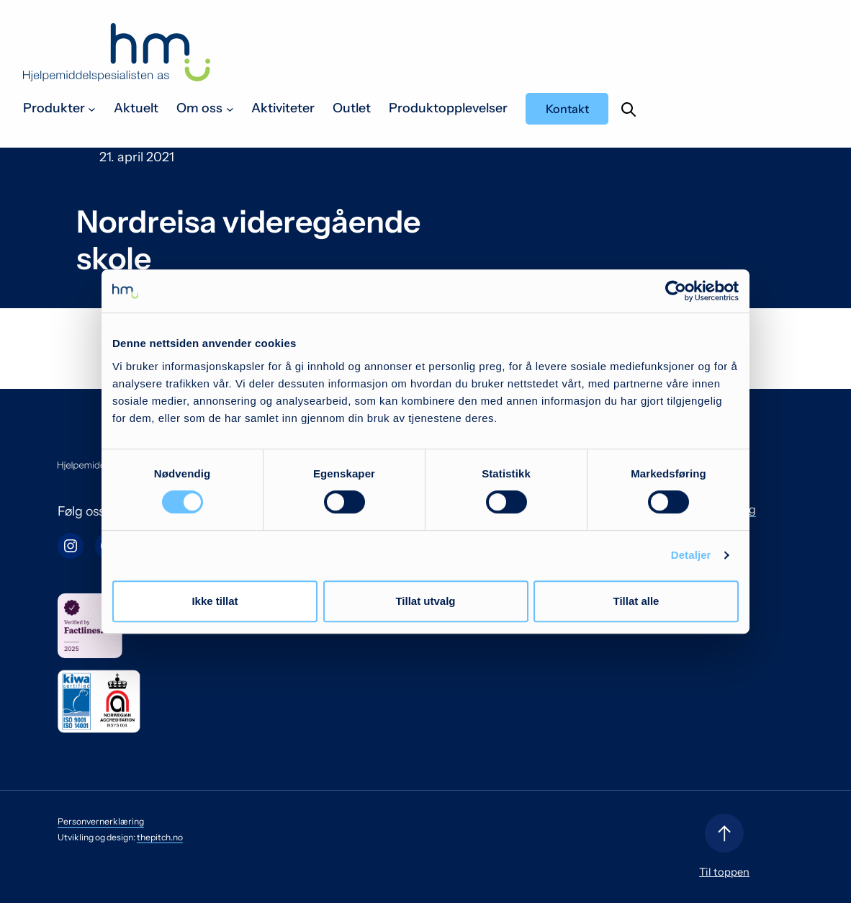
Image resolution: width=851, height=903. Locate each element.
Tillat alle (636, 601)
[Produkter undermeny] (92, 108)
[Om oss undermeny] (230, 108)
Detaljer (691, 555)
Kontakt (567, 109)
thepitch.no (160, 837)
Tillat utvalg (425, 601)
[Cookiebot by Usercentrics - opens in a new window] (676, 291)
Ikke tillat (215, 601)
